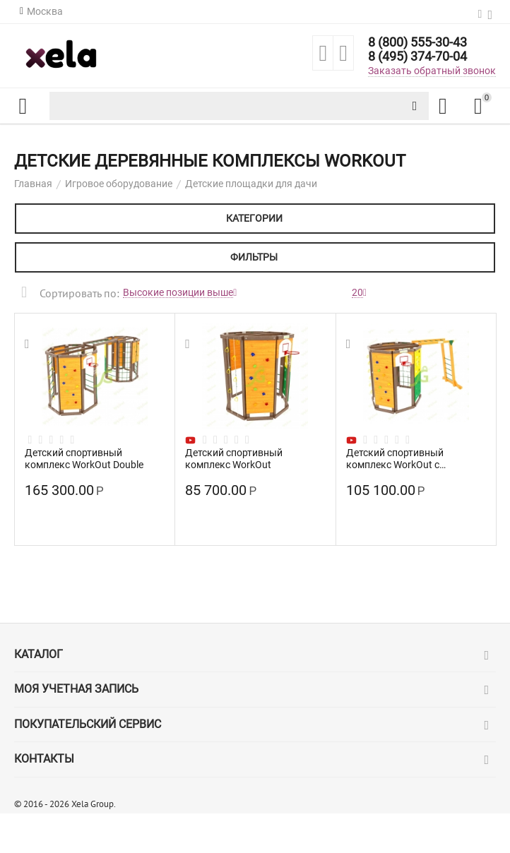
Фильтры (254, 257)
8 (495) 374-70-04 (417, 56)
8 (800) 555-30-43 (417, 42)
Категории (254, 218)
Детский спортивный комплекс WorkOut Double (84, 458)
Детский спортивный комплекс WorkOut (234, 458)
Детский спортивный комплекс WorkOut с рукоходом (395, 458)
